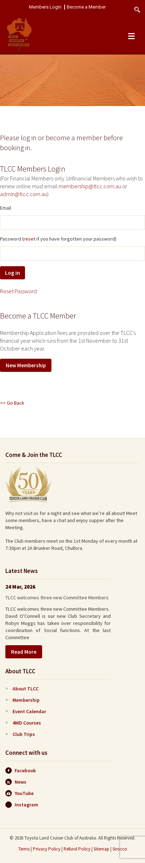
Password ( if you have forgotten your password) (58, 239)
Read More (23, 651)
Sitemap (101, 849)
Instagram (21, 804)
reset (29, 239)
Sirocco (119, 849)
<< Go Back (12, 403)
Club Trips (23, 734)
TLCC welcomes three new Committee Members (57, 597)
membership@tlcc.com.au (90, 186)
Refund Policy (77, 849)
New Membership (26, 365)
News (15, 782)
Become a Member (86, 7)
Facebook (20, 770)
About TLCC (25, 688)
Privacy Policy (46, 849)
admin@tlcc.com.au (23, 194)
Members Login (45, 7)
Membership (26, 700)
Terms (24, 849)
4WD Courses (26, 723)
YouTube (19, 793)
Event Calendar (29, 711)
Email (5, 208)
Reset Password (18, 291)
